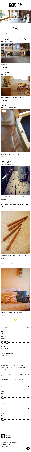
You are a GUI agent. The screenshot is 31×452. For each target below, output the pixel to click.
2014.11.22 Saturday (5, 74)
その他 (11, 74)
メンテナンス (4, 343)
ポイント (12, 209)
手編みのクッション (8, 263)
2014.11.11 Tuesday (5, 209)
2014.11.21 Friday (4, 107)
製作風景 (14, 107)
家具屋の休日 (4, 355)
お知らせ (3, 333)
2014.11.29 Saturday (5, 41)
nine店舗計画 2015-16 (6, 353)
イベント (3, 351)
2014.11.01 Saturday (5, 266)
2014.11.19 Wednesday (6, 164)
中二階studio (5, 72)
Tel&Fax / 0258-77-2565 (6, 444)
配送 (2, 346)
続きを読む (4, 67)
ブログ (10, 107)
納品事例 (3, 338)
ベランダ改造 (6, 162)
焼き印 (3, 105)
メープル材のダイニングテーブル (13, 39)
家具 (11, 41)
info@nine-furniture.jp (5, 446)
